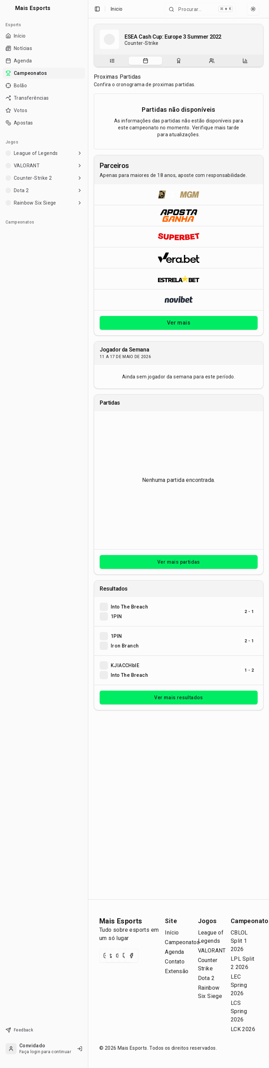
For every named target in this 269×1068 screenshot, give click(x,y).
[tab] (112, 61)
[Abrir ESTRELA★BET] (178, 278)
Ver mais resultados (178, 697)
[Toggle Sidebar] (88, 534)
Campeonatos (182, 942)
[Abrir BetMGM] (178, 194)
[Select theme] (253, 9)
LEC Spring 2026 (239, 985)
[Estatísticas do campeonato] (245, 60)
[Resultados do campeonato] (178, 60)
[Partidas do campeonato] (145, 60)
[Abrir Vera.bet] (178, 257)
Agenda (174, 952)
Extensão (176, 971)
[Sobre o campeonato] (112, 60)
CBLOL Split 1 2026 (239, 940)
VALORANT (212, 950)
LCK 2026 (243, 1029)
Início (172, 932)
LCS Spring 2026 (239, 1011)
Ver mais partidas (178, 562)
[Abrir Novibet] (178, 299)
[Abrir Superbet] (178, 236)
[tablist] (178, 61)
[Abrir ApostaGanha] (178, 215)
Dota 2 (206, 978)
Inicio (116, 9)
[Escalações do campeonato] (212, 60)
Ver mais (178, 322)
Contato (175, 961)
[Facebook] (131, 955)
